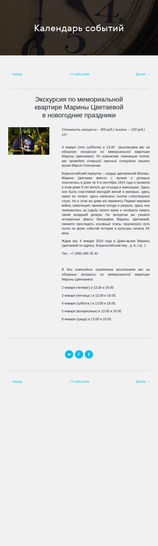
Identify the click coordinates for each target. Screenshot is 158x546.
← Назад (15, 74)
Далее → (143, 74)
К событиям (80, 74)
